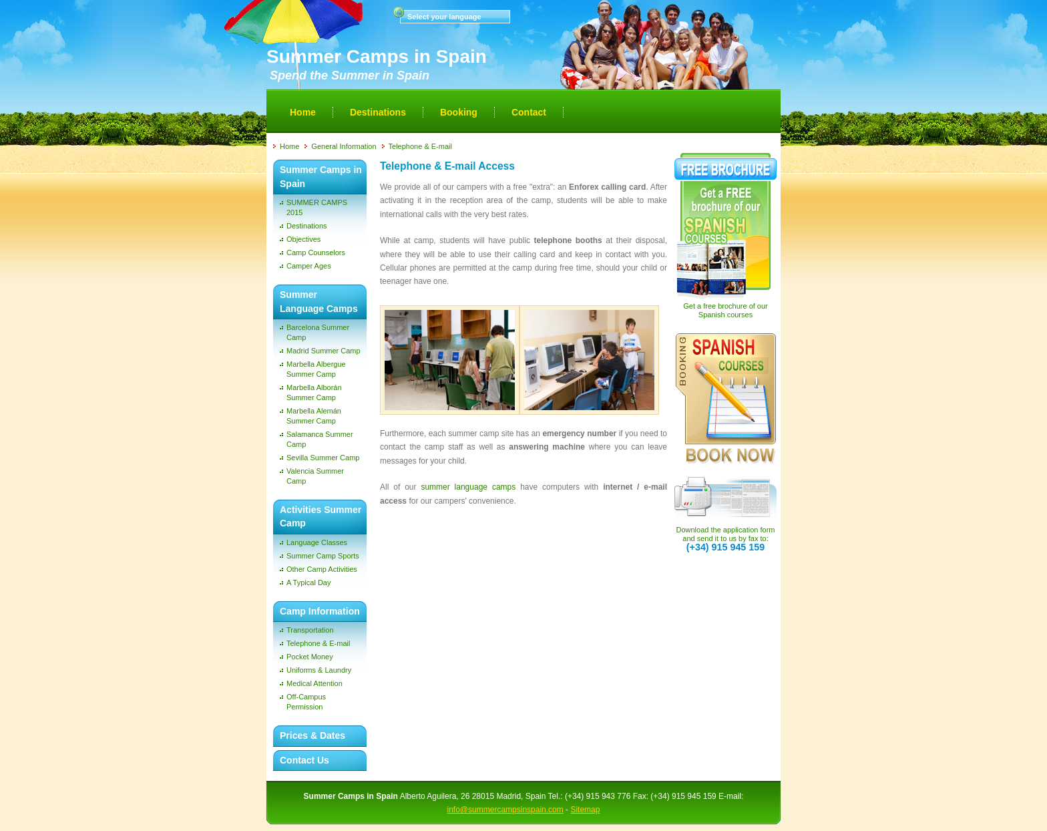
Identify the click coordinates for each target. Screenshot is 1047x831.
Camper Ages (308, 266)
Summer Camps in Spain (376, 56)
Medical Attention (314, 683)
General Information (343, 146)
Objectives (303, 239)
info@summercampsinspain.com (505, 809)
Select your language (444, 17)
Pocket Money (309, 657)
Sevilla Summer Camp (322, 458)
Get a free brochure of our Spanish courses (725, 310)
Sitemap (585, 809)
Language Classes (316, 542)
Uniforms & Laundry (318, 670)
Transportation (310, 630)
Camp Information (320, 611)
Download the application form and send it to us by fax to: (725, 539)
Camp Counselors (315, 252)
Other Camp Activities (321, 569)
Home (303, 112)
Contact (528, 112)
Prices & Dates (312, 735)
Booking (458, 112)
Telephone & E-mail (420, 146)
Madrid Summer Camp (323, 351)
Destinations (378, 112)
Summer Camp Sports (322, 556)
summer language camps (470, 487)
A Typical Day (308, 582)
